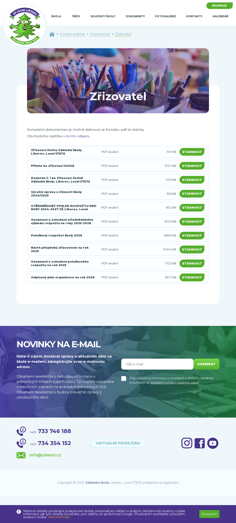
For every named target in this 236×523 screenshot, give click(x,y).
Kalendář (220, 16)
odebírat (205, 391)
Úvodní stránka (72, 34)
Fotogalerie (165, 16)
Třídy (76, 16)
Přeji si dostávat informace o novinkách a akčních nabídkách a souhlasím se (171, 407)
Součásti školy (103, 16)
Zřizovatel (123, 34)
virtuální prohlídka (118, 470)
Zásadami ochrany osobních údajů (174, 409)
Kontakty (194, 16)
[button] (224, 512)
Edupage (218, 6)
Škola (56, 16)
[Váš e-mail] (156, 390)
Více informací (59, 517)
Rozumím (209, 514)
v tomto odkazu (76, 136)
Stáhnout (193, 153)
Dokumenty (135, 16)
